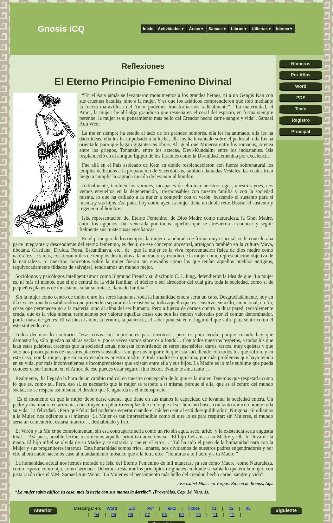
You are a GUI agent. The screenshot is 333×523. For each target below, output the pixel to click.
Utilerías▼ (262, 28)
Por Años (301, 74)
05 (113, 514)
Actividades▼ (171, 28)
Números (301, 63)
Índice (194, 508)
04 (96, 514)
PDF (300, 97)
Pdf (150, 508)
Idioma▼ (284, 28)
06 (130, 514)
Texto (301, 108)
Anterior (43, 510)
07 (147, 514)
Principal (300, 131)
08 (164, 514)
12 (232, 514)
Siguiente (286, 510)
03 (248, 508)
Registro (301, 120)
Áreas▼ (196, 28)
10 (198, 514)
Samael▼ (217, 28)
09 (181, 514)
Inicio (148, 28)
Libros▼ (239, 28)
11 (215, 514)
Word (300, 86)
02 (231, 508)
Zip (132, 508)
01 (214, 508)
